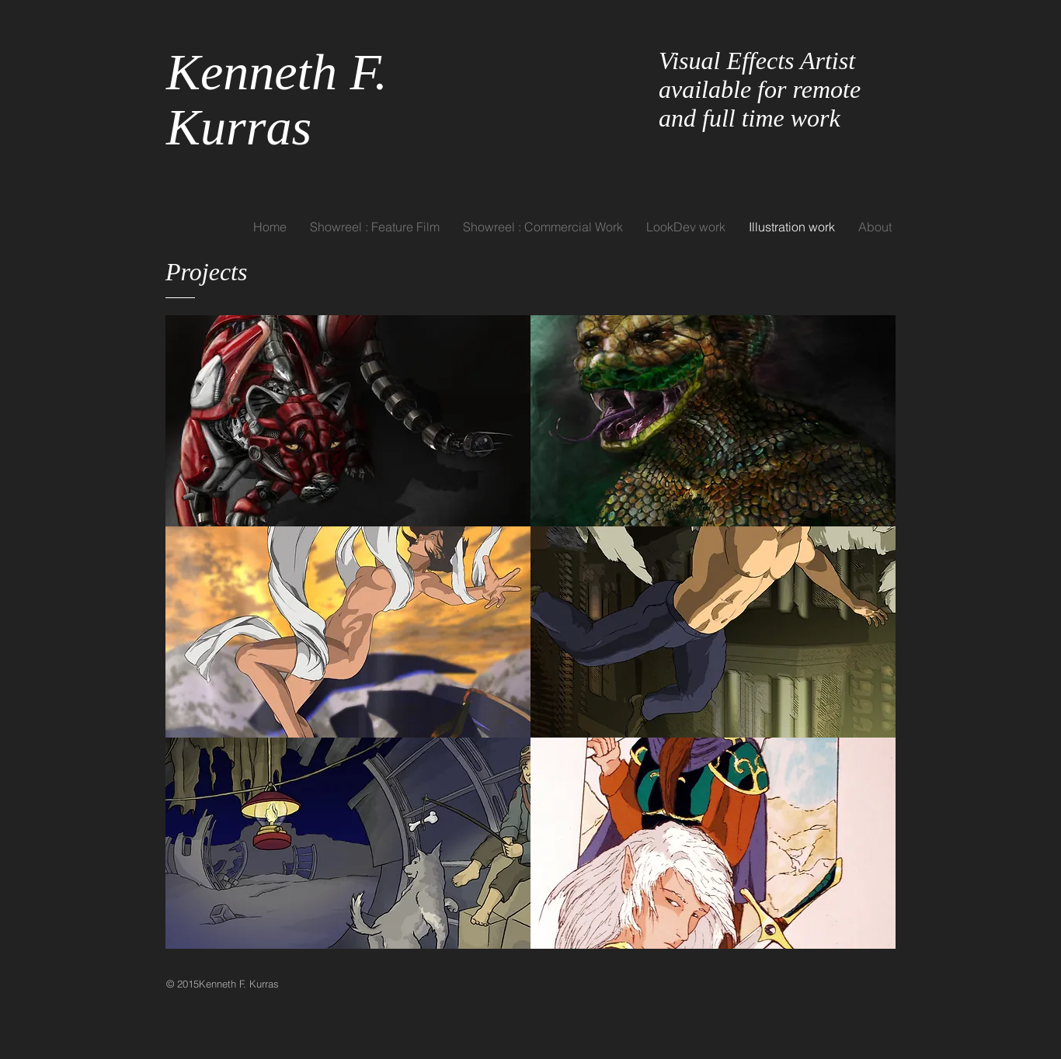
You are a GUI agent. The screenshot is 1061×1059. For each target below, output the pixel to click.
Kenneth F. (277, 71)
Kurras (245, 127)
